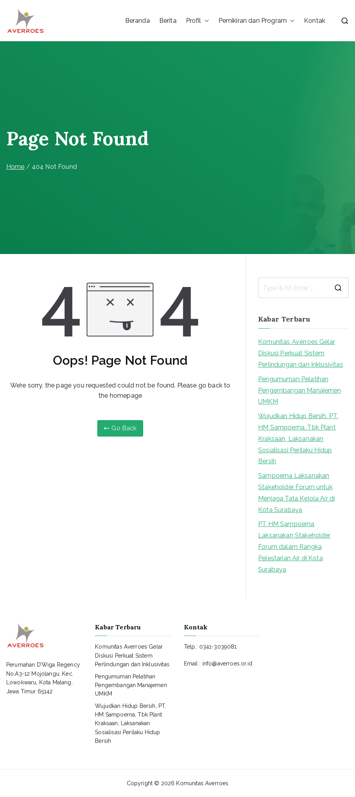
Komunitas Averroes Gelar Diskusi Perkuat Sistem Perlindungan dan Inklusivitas (300, 353)
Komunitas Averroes (202, 783)
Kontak (314, 20)
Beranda (137, 20)
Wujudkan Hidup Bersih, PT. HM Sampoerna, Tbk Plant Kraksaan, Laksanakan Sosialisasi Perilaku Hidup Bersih (298, 438)
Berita (168, 20)
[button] (205, 21)
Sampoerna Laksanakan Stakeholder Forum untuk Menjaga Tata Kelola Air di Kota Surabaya (296, 492)
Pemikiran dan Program (256, 21)
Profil (197, 21)
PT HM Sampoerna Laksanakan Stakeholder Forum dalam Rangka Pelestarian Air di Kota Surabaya (294, 546)
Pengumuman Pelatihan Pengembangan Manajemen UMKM (299, 390)
